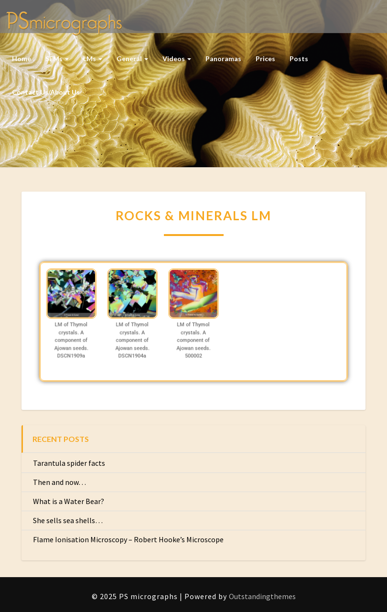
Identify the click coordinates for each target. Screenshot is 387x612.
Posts (299, 58)
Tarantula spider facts (69, 463)
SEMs (57, 58)
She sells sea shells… (68, 520)
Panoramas (223, 58)
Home (21, 58)
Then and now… (59, 482)
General (132, 58)
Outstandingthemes (262, 596)
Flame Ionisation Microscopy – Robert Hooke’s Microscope (128, 539)
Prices (265, 58)
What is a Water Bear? (68, 501)
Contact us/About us (46, 92)
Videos (176, 58)
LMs (92, 58)
